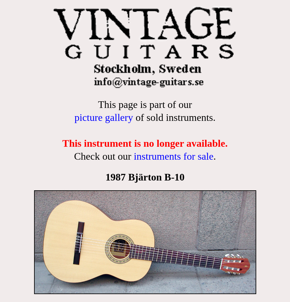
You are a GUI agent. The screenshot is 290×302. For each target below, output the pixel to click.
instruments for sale (173, 156)
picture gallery (103, 117)
